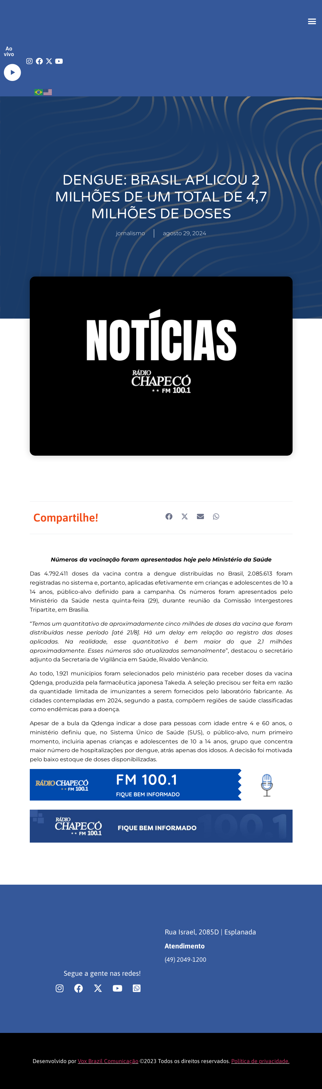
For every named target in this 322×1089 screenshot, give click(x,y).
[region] (91, 1034)
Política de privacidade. (260, 1061)
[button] (312, 21)
